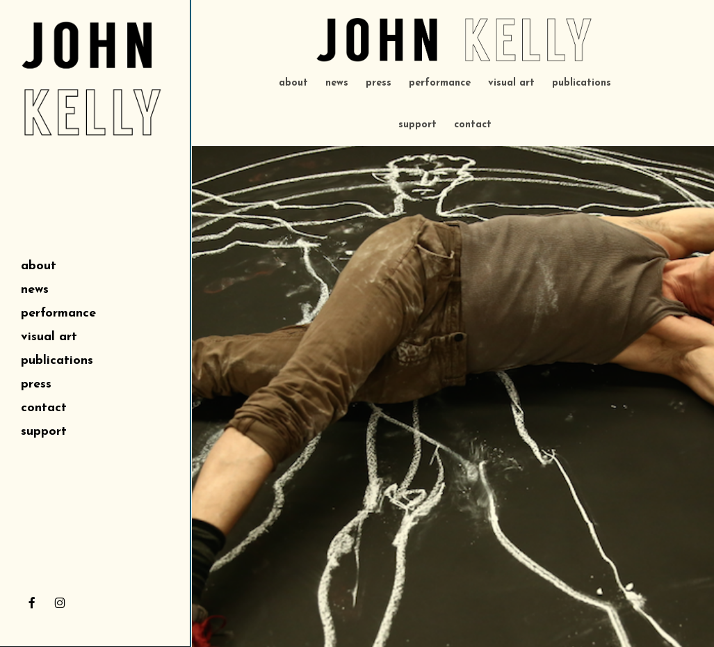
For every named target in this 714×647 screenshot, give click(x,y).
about (293, 83)
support (417, 125)
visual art (511, 83)
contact (473, 125)
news (336, 83)
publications (581, 83)
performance (440, 83)
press (378, 83)
